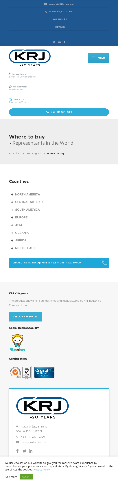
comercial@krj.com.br (34, 442)
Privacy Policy (41, 469)
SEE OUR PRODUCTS (25, 316)
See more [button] (11, 476)
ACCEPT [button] (26, 476)
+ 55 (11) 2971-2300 (58, 112)
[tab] (59, 194)
